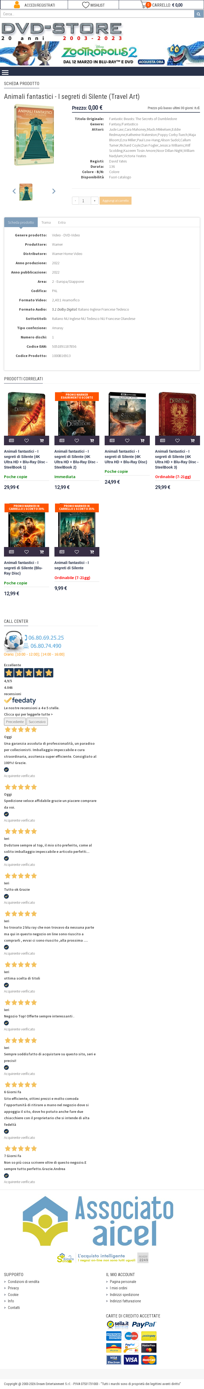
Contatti (14, 1308)
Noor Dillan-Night (169, 150)
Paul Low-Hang (148, 140)
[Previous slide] (14, 192)
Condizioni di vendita (23, 1282)
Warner (57, 244)
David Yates (118, 161)
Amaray (57, 327)
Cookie (13, 1295)
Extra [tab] (62, 222)
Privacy (13, 1288)
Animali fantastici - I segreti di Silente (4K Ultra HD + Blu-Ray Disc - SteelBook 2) (76, 459)
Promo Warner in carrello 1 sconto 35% (77, 507)
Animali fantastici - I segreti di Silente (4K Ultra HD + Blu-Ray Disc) (126, 456)
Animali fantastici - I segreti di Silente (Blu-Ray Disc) (23, 568)
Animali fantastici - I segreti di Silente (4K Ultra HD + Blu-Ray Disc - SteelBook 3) (177, 459)
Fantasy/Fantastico (123, 124)
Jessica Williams (171, 145)
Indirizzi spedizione (124, 1295)
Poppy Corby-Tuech (173, 134)
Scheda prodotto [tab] (21, 222)
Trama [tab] (46, 222)
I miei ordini (118, 1288)
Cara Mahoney (135, 129)
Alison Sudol (170, 140)
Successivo (37, 721)
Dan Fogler (150, 145)
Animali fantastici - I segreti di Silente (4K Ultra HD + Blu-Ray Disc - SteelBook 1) (26, 459)
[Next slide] (53, 192)
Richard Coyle (130, 145)
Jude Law (116, 129)
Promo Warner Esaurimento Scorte (77, 396)
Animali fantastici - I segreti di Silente (71, 565)
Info (11, 1301)
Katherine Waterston (141, 134)
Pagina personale (123, 1282)
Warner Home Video (67, 253)
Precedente (15, 721)
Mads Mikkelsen (159, 129)
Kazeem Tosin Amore (139, 150)
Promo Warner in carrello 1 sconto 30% (26, 507)
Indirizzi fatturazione (125, 1301)
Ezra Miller (128, 140)
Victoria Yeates (135, 155)
